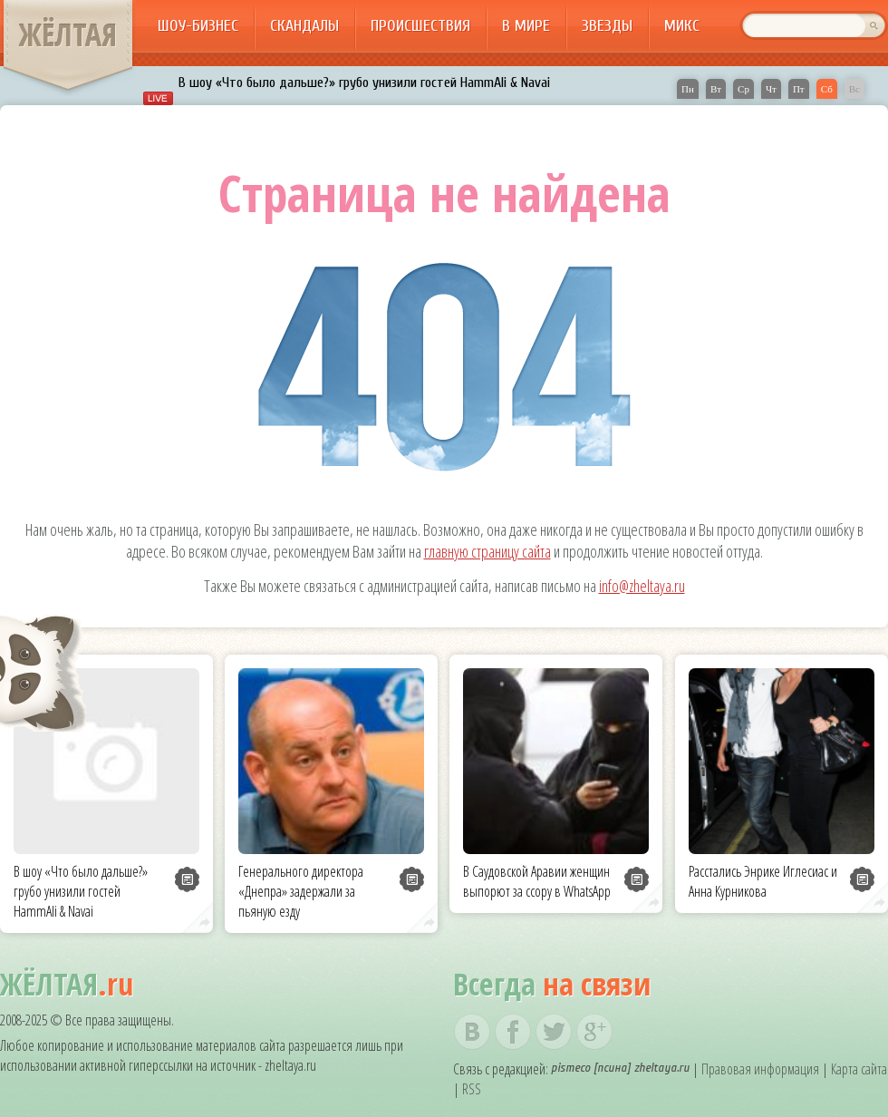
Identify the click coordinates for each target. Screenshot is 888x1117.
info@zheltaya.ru (642, 586)
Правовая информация (760, 1069)
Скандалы (304, 25)
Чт (771, 88)
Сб (827, 88)
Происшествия (420, 25)
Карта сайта (859, 1069)
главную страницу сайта (487, 551)
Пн (687, 88)
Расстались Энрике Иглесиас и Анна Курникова (763, 881)
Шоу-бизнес (198, 25)
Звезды (607, 25)
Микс (682, 25)
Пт (799, 88)
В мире (526, 25)
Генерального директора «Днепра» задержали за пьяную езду (300, 891)
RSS (471, 1089)
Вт (715, 88)
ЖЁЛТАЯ (68, 34)
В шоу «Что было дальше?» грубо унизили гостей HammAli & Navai (364, 82)
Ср (743, 88)
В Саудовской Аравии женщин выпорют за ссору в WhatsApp (537, 881)
